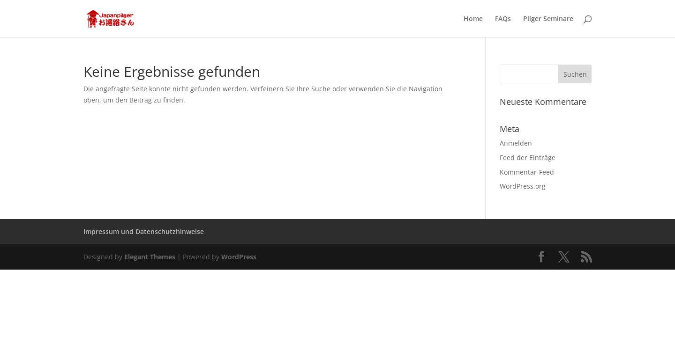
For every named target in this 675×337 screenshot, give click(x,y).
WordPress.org (523, 186)
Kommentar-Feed (527, 172)
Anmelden (516, 143)
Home (473, 19)
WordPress (238, 256)
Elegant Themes (149, 256)
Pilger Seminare (548, 19)
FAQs (503, 19)
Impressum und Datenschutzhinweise (143, 231)
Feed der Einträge (527, 157)
